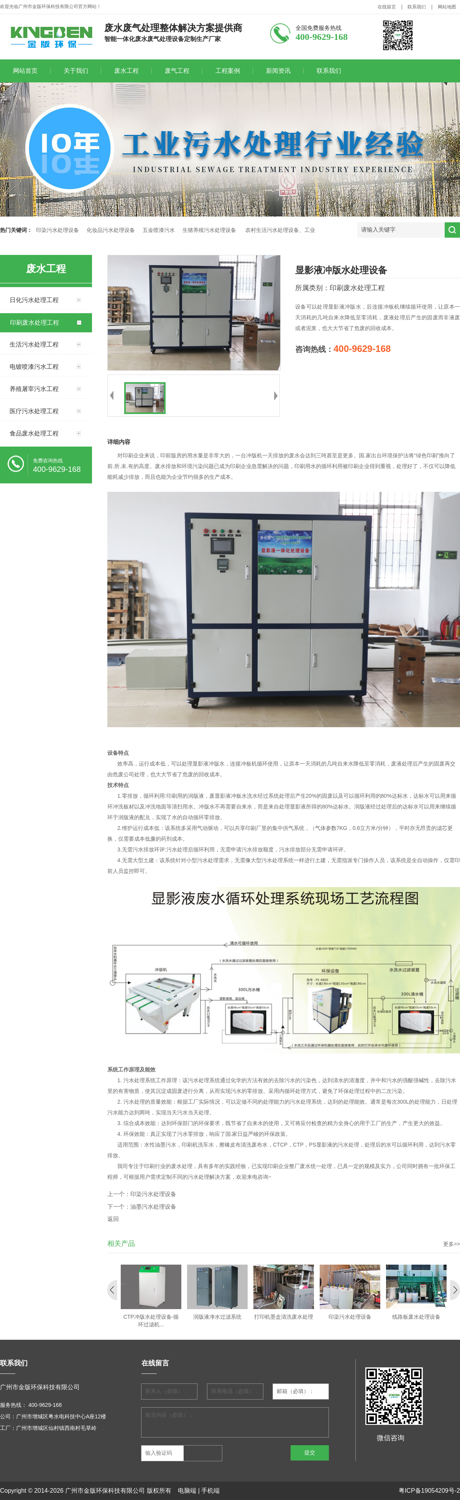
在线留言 (387, 7)
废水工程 (126, 70)
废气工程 (177, 70)
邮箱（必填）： (295, 1391)
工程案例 (227, 70)
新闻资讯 (278, 70)
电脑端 (187, 1490)
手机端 (210, 1490)
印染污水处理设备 (57, 230)
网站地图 (447, 7)
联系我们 (416, 7)
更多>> (451, 1244)
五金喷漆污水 (159, 230)
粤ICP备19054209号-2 (429, 1490)
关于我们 (76, 70)
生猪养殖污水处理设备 (209, 230)
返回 (113, 1219)
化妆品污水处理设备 (111, 230)
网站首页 (25, 70)
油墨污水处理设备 (153, 1207)
